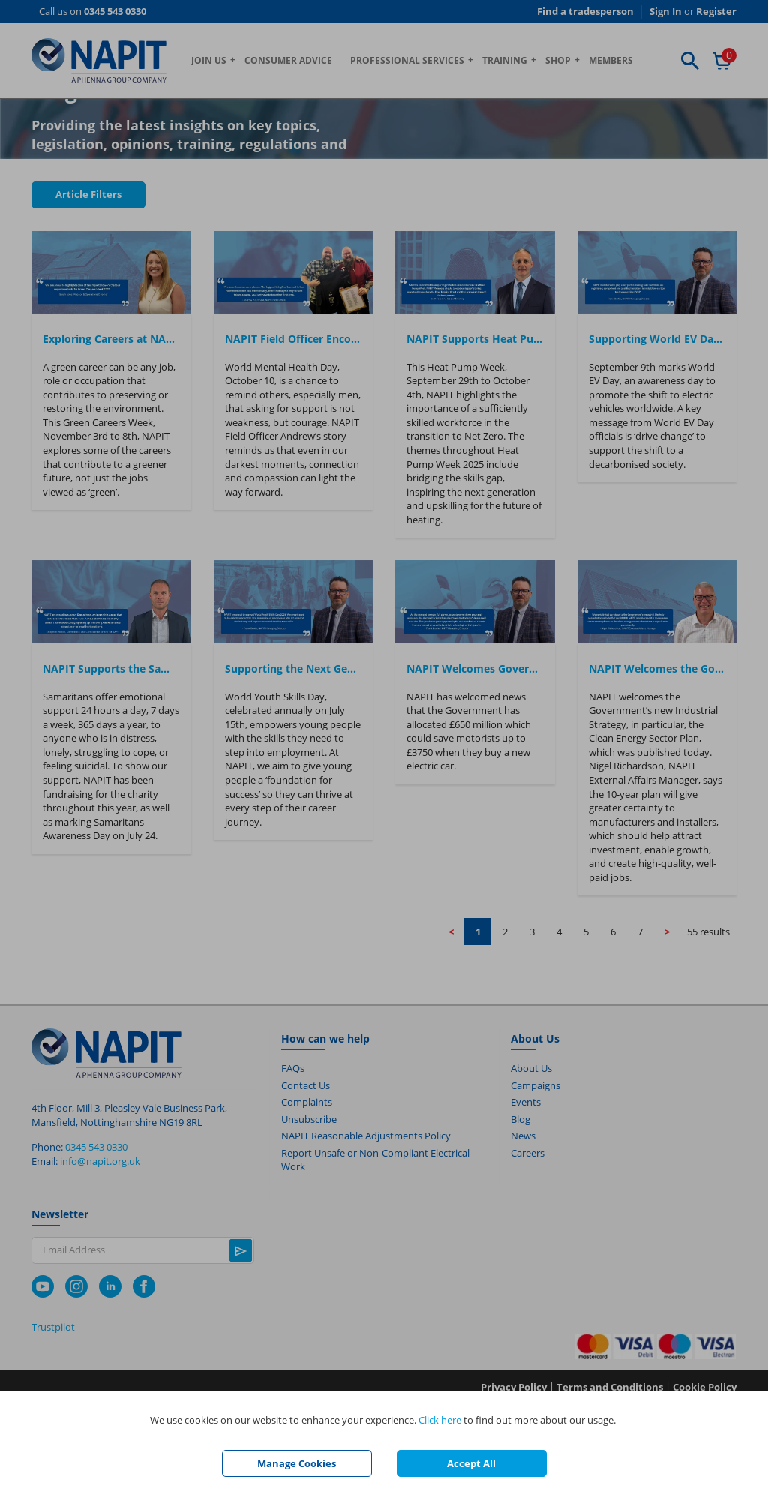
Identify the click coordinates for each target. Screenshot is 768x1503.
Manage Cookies (296, 1463)
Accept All (471, 1463)
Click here (439, 1419)
